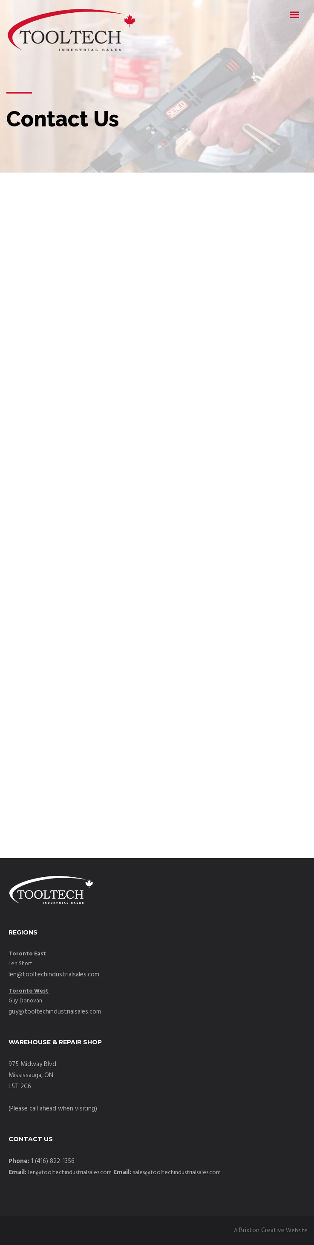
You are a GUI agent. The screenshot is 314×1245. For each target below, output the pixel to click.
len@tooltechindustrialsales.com (54, 975)
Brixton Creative (262, 1230)
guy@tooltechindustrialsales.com (55, 1012)
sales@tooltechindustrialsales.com (177, 1173)
